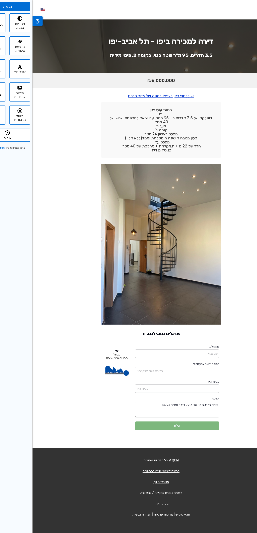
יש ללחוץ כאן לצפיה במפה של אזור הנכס (129, 95)
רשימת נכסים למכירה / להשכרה (129, 493)
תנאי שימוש (150, 514)
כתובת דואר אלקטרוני (174, 364)
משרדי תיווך (128, 482)
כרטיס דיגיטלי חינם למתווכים (128, 471)
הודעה (183, 399)
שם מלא (182, 347)
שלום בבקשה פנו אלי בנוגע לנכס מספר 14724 (144, 410)
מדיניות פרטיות (131, 514)
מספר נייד (181, 381)
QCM (142, 460)
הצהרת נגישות (109, 514)
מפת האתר (128, 504)
